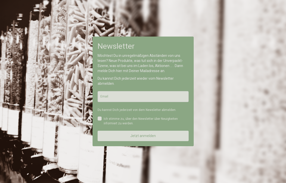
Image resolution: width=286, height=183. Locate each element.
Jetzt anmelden (143, 136)
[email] (143, 96)
